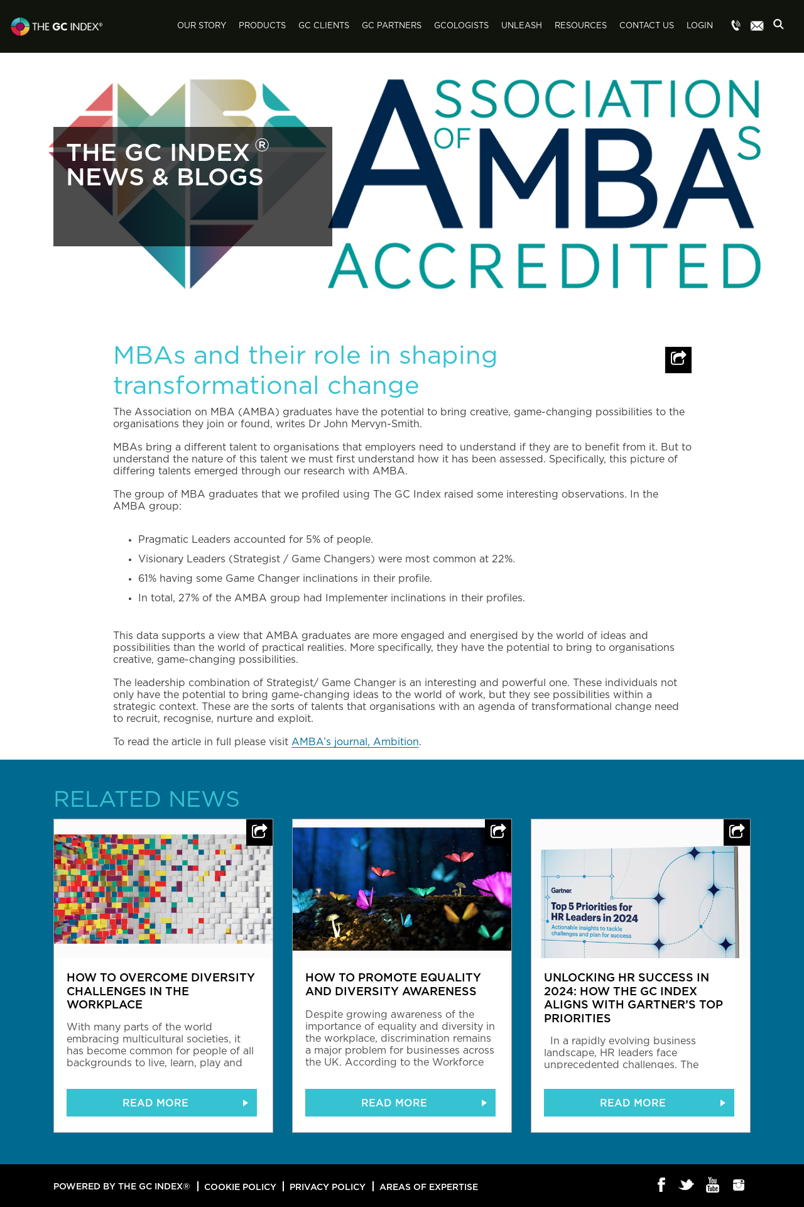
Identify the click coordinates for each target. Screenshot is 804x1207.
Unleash (521, 26)
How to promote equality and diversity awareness (393, 984)
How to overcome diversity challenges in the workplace (161, 990)
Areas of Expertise (428, 1186)
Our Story (201, 26)
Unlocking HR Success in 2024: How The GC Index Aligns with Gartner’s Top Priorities (633, 997)
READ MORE (155, 1102)
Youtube (713, 1186)
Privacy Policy (328, 1186)
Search (782, 27)
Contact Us (646, 26)
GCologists (461, 26)
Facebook (661, 1186)
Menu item (736, 26)
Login (700, 26)
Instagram (739, 1186)
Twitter (687, 1186)
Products (262, 26)
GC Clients (323, 26)
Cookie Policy (240, 1186)
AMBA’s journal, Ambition (355, 742)
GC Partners (391, 26)
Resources (581, 26)
